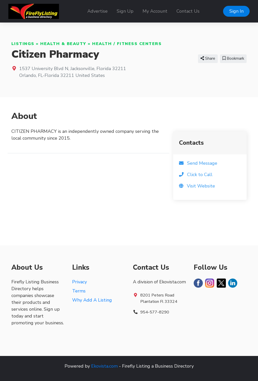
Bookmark (233, 58)
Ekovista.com (104, 366)
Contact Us (188, 11)
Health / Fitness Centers (127, 44)
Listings (22, 44)
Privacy (79, 282)
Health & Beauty (63, 44)
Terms (79, 291)
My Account (155, 11)
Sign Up (125, 11)
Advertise (97, 11)
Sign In (236, 11)
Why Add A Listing (92, 300)
